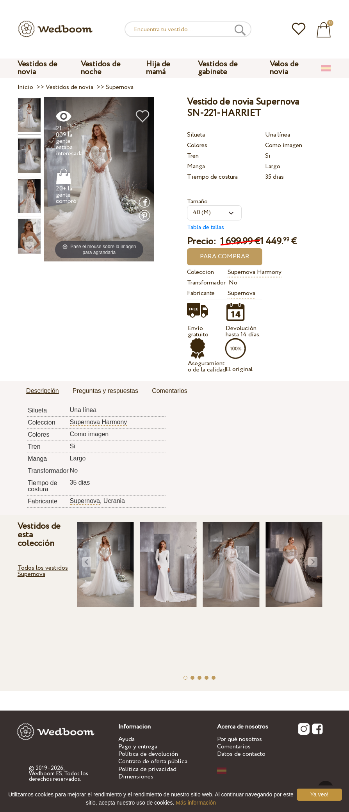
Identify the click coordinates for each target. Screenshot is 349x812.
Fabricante (201, 293)
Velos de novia (284, 68)
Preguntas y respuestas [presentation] (105, 390)
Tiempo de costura (212, 177)
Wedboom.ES (45, 774)
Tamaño (197, 201)
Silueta (196, 135)
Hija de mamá (158, 68)
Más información (196, 803)
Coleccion (200, 272)
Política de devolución (148, 754)
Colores (197, 145)
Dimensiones (135, 776)
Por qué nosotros (239, 739)
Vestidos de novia (37, 68)
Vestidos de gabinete (217, 68)
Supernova (241, 293)
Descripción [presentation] (42, 390)
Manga (196, 166)
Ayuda (126, 739)
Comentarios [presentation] (169, 390)
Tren (193, 156)
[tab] (42, 391)
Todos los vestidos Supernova (43, 571)
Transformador (206, 282)
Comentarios (234, 746)
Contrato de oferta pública (152, 761)
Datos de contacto (241, 754)
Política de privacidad (147, 769)
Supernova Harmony (254, 272)
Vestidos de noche (100, 68)
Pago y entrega (137, 746)
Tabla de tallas (205, 227)
